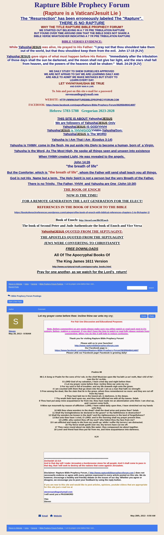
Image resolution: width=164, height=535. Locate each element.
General (34, 284)
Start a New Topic (15, 302)
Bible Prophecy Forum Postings (51, 284)
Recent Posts (14, 287)
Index (27, 284)
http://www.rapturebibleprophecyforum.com (97, 345)
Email (45, 516)
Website (58, 516)
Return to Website (15, 284)
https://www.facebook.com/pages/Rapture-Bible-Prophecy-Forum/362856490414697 (97, 350)
